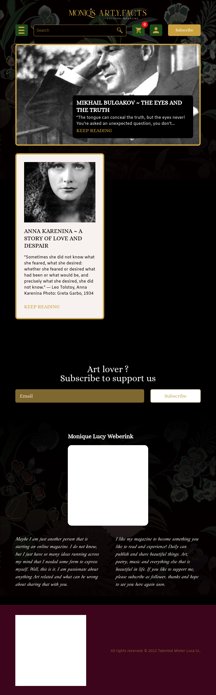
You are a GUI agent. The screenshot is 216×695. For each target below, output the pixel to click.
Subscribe (184, 30)
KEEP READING (94, 130)
